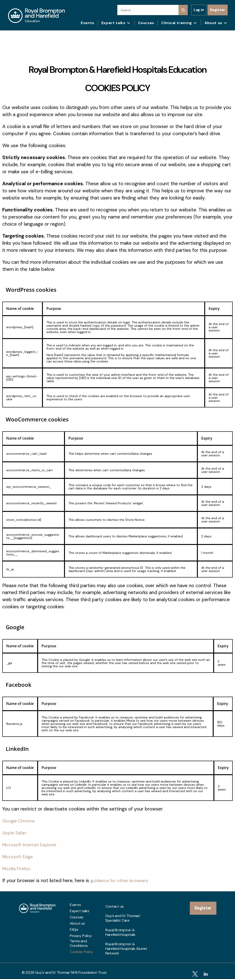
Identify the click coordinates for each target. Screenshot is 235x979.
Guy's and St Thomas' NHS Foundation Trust (71, 969)
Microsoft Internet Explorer (31, 845)
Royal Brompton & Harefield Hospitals (120, 922)
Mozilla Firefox (17, 868)
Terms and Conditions (78, 943)
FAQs (74, 929)
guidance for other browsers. (121, 880)
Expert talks (113, 22)
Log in (199, 9)
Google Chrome (19, 821)
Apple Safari (15, 833)
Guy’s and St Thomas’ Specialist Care (122, 912)
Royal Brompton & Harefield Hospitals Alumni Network (126, 934)
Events (87, 22)
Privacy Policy (81, 936)
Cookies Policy (81, 952)
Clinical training (176, 22)
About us (213, 22)
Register (217, 9)
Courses (146, 22)
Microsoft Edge (19, 856)
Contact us (114, 905)
